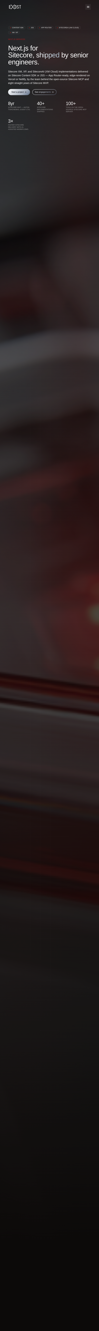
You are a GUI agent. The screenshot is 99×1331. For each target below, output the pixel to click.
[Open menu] (88, 7)
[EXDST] (15, 7)
